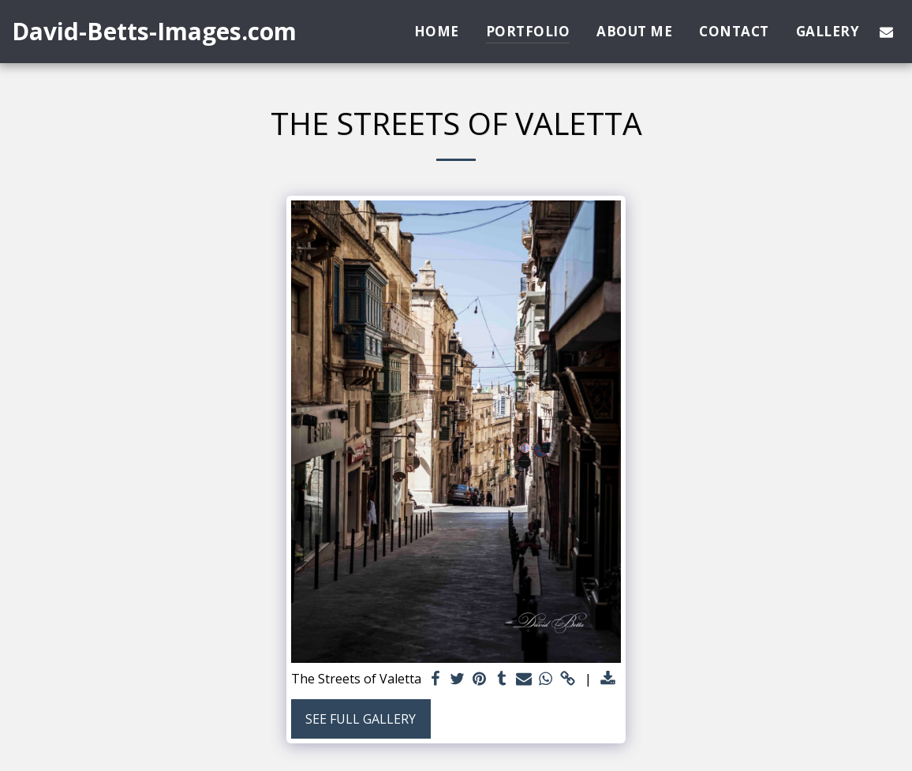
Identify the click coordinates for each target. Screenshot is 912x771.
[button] (886, 31)
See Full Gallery (360, 719)
